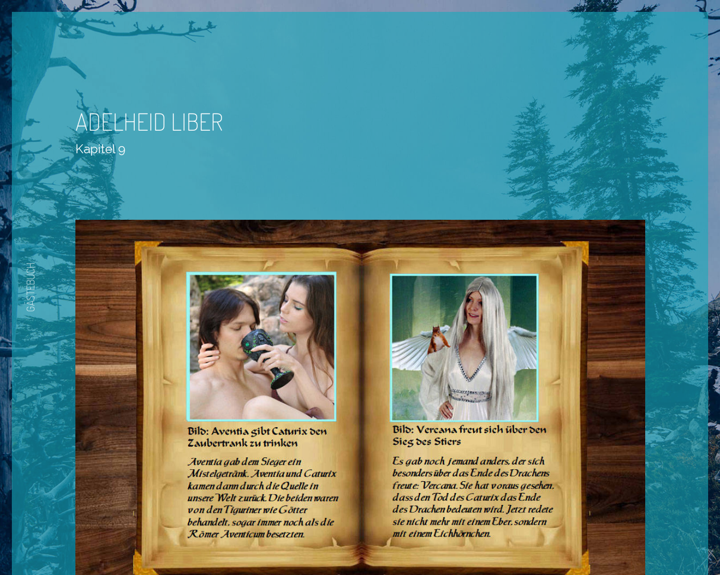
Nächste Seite (393, 540)
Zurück (324, 540)
